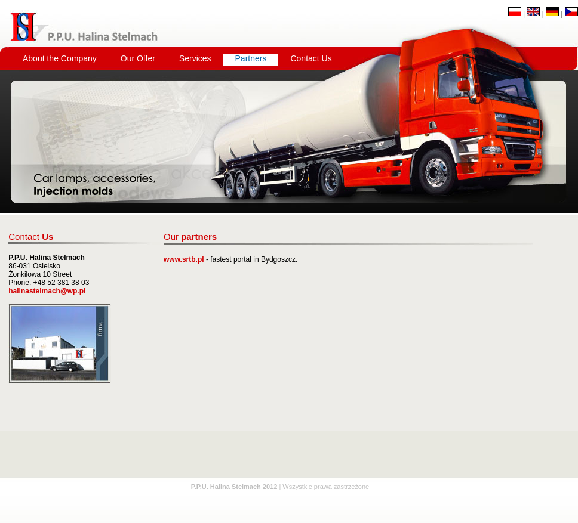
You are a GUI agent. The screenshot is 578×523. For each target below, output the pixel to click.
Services (195, 58)
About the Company (60, 58)
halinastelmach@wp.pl (46, 291)
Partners (251, 58)
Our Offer (138, 58)
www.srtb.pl (184, 259)
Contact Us (310, 58)
